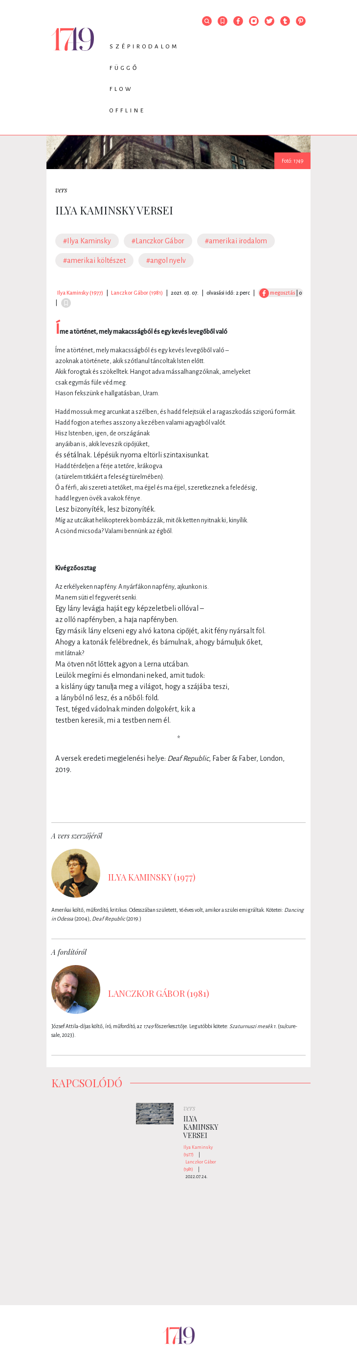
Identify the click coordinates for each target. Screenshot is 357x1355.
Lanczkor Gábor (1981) (137, 293)
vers (61, 189)
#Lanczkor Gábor (158, 241)
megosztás (277, 293)
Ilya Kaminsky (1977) (80, 293)
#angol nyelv (166, 260)
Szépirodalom (144, 46)
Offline (128, 111)
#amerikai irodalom (236, 241)
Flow (122, 89)
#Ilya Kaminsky (87, 241)
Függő (124, 68)
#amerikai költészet (94, 260)
